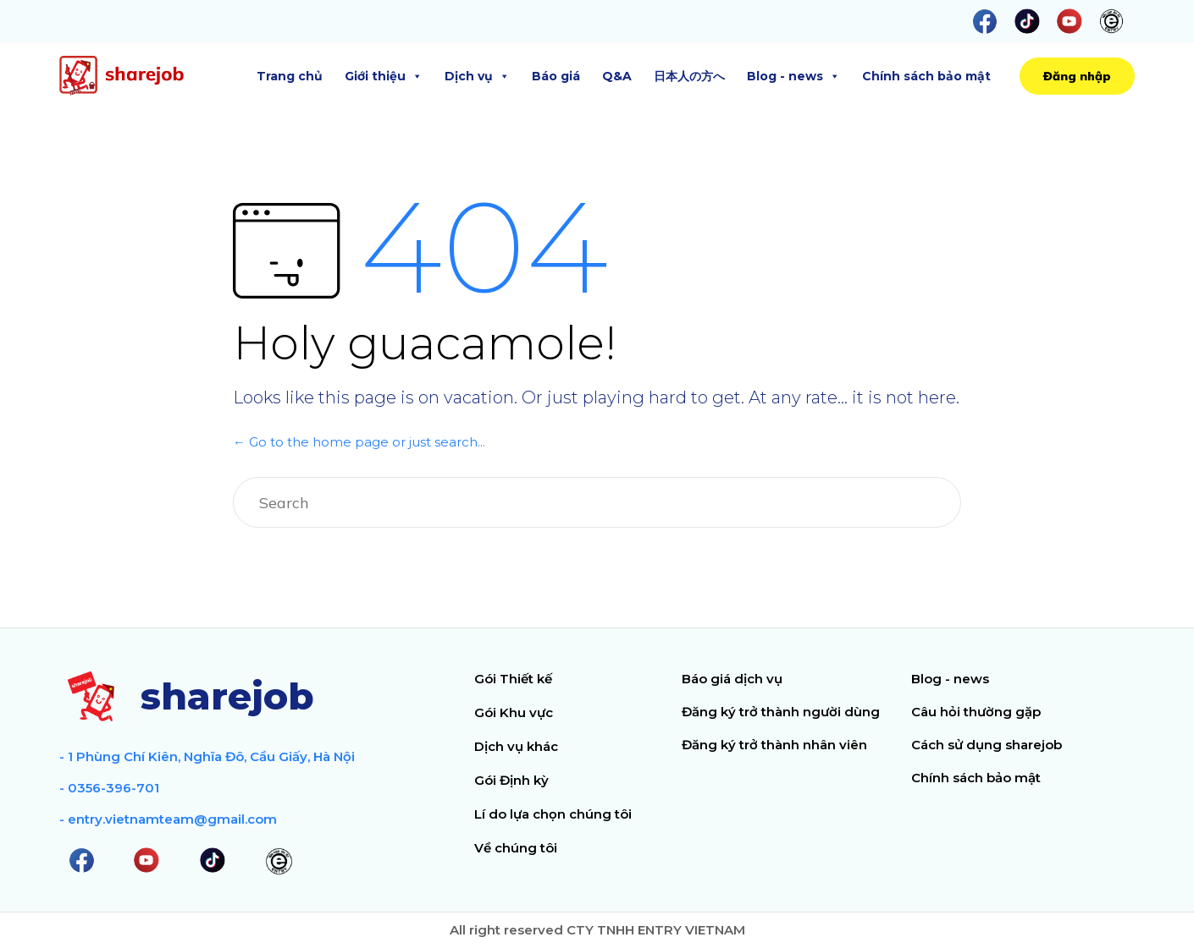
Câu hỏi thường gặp (976, 712)
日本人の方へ (689, 76)
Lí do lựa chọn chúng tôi (553, 814)
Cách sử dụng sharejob (986, 745)
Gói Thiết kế (513, 679)
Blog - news (793, 76)
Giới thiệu (384, 76)
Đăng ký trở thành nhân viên (774, 745)
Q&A (617, 76)
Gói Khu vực (513, 712)
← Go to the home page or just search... (359, 442)
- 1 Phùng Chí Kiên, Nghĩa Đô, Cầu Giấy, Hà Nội (207, 756)
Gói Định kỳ (511, 780)
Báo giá (556, 76)
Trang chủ (290, 76)
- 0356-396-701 (109, 788)
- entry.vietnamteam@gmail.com (168, 819)
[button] (1077, 76)
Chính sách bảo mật (926, 76)
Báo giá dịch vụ (732, 679)
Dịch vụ (477, 76)
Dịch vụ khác (516, 746)
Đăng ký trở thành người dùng (781, 712)
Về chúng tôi (515, 848)
